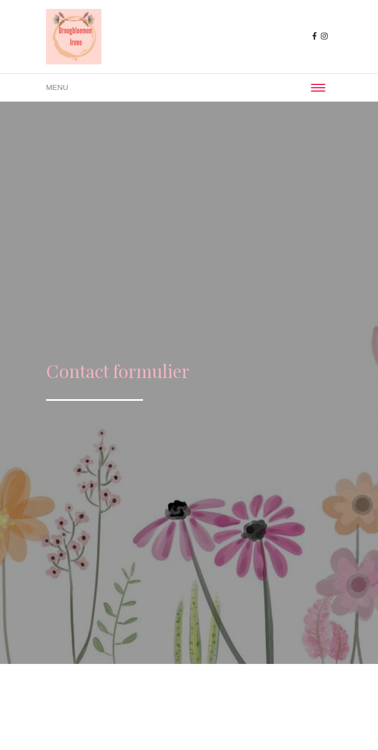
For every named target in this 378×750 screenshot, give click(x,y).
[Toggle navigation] (318, 88)
